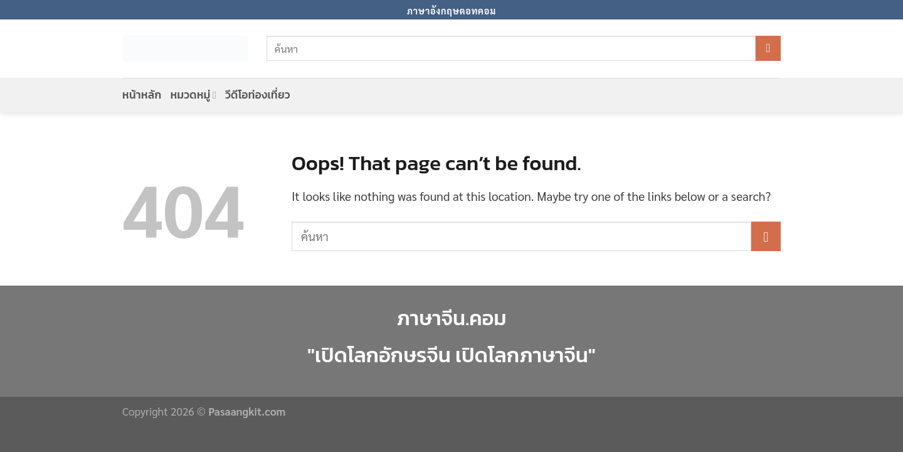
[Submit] (768, 48)
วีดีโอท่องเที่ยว (257, 95)
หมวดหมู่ (194, 95)
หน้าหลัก (142, 95)
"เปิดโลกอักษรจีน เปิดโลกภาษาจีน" (451, 355)
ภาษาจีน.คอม (451, 318)
